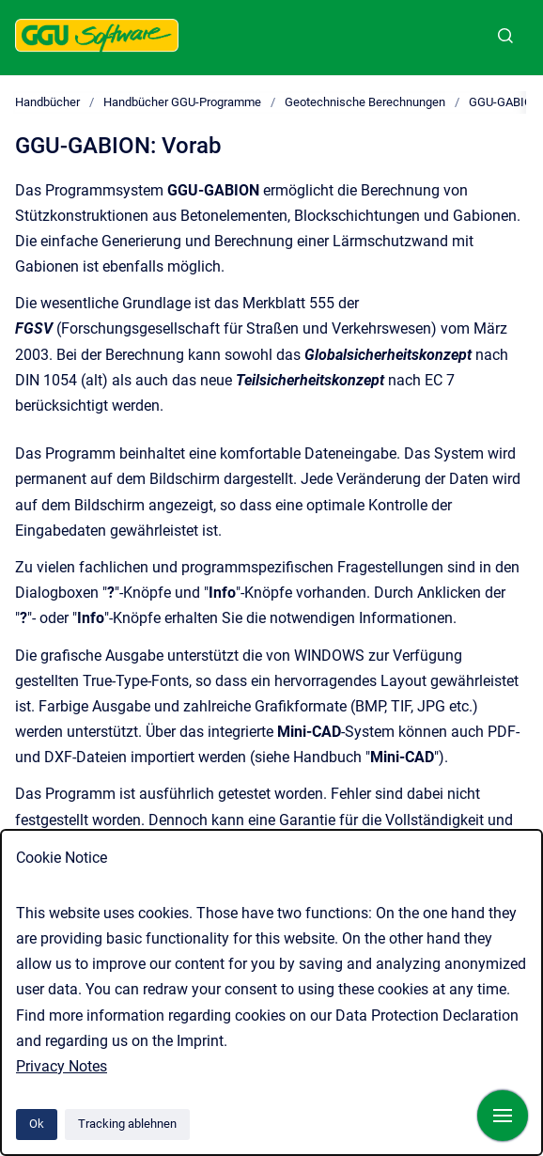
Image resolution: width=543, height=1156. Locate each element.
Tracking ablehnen (127, 1124)
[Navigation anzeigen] (502, 1115)
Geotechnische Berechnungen (365, 102)
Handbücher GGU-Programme (182, 102)
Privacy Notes (61, 1066)
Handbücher (47, 102)
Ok (36, 1124)
